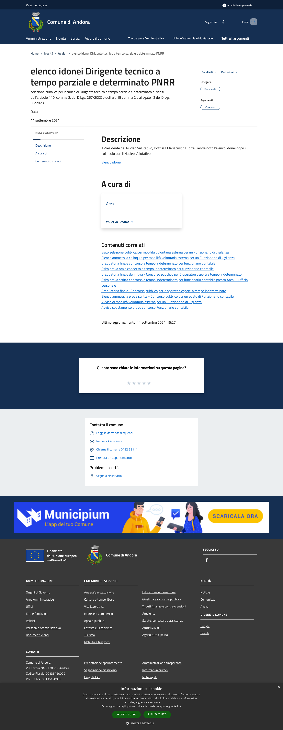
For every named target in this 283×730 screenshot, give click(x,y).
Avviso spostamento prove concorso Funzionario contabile (144, 307)
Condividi (210, 72)
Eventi (204, 633)
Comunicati (208, 599)
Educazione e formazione (158, 592)
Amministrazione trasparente (162, 662)
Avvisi (62, 53)
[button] (141, 723)
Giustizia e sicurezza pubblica (161, 599)
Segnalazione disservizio (100, 670)
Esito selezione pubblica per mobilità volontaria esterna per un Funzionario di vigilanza (165, 252)
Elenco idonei (111, 162)
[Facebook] (217, 21)
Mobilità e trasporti (97, 642)
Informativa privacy (155, 670)
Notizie (205, 592)
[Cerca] (252, 22)
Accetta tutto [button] (126, 714)
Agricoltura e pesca (155, 634)
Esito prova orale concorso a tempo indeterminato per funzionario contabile (157, 268)
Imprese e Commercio (98, 613)
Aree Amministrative (40, 599)
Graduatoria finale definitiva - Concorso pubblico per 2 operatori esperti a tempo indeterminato (171, 274)
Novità (48, 53)
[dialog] (141, 706)
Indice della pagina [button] (46, 133)
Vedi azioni (230, 72)
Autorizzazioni (151, 627)
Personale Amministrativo (43, 627)
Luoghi (204, 626)
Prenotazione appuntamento (103, 662)
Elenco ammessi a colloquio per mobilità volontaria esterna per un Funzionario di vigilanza (168, 257)
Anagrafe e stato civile (99, 592)
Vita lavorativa (94, 606)
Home (35, 53)
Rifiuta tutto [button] (157, 714)
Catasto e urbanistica (98, 627)
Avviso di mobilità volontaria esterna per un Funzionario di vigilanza (151, 302)
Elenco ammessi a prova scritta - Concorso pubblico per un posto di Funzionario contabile (167, 296)
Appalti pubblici (94, 620)
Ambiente (148, 613)
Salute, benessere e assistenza (162, 620)
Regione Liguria (36, 5)
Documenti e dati (37, 634)
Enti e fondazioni (37, 613)
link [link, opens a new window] (179, 706)
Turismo (89, 634)
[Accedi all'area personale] (237, 5)
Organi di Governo (38, 592)
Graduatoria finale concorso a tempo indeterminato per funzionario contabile (158, 263)
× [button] (278, 687)
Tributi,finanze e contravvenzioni (164, 606)
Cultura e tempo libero (99, 599)
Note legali (149, 677)
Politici (30, 620)
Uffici (29, 606)
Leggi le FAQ (92, 677)
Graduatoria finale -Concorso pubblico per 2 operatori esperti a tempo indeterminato (163, 290)
